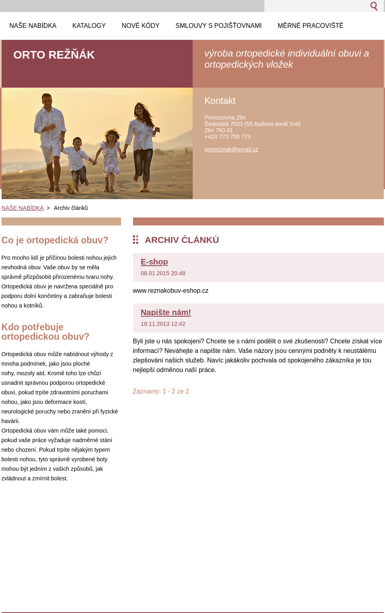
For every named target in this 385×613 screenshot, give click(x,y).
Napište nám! (166, 312)
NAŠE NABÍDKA (23, 208)
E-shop (154, 261)
